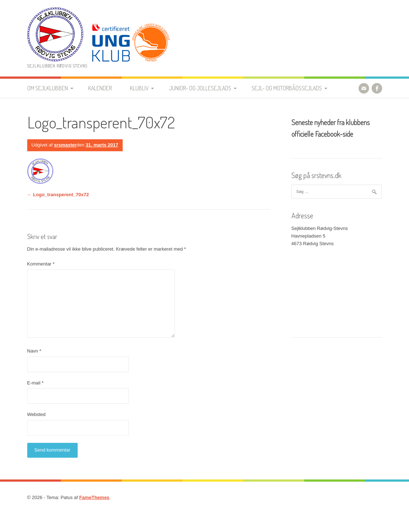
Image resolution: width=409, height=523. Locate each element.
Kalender (100, 88)
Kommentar (41, 264)
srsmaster (65, 145)
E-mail (35, 383)
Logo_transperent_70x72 (58, 194)
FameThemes (94, 497)
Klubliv (139, 88)
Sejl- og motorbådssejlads (286, 88)
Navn (34, 351)
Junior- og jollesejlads (200, 88)
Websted (36, 414)
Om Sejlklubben (47, 88)
